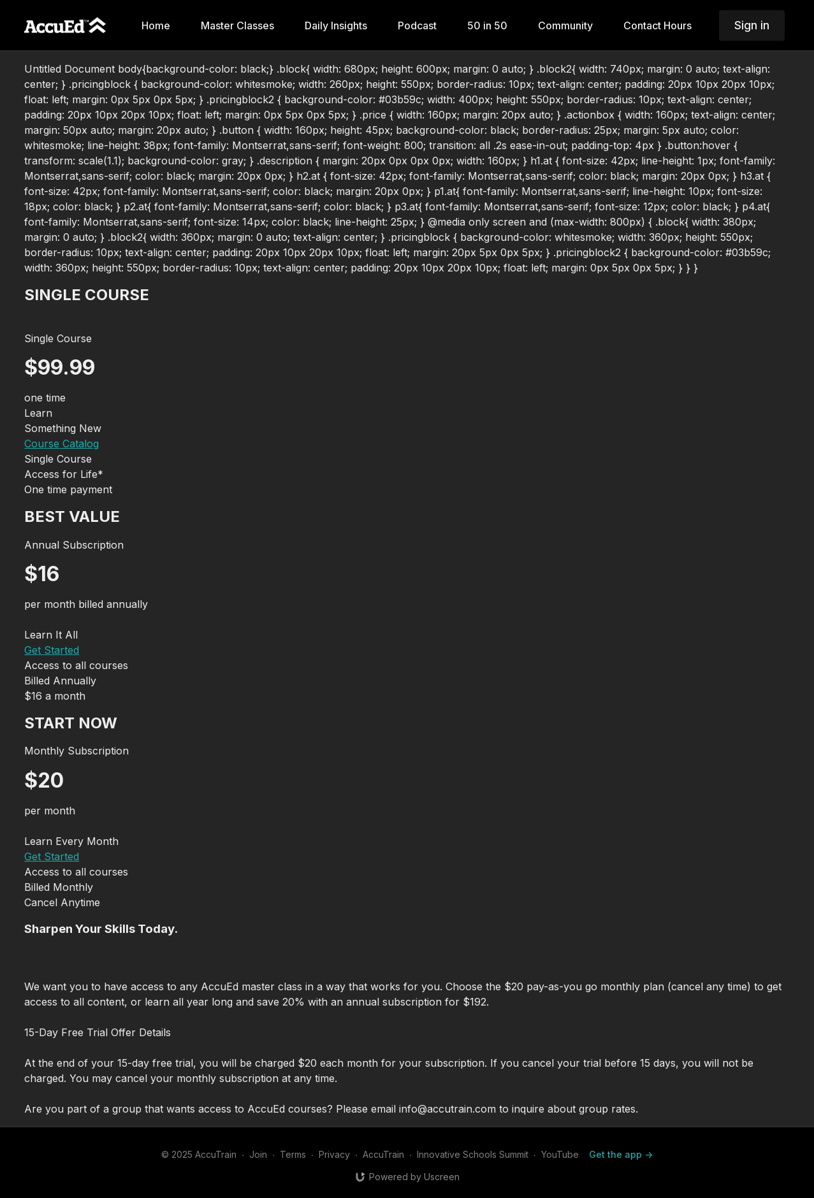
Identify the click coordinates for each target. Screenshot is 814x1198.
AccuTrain (383, 1154)
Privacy (334, 1154)
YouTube (560, 1154)
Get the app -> (621, 1154)
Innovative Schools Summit (472, 1154)
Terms (293, 1154)
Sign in (751, 25)
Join (258, 1154)
